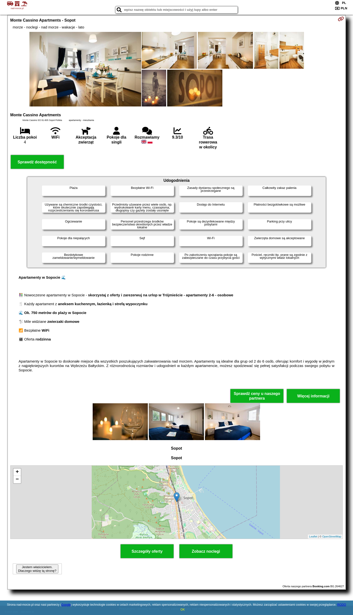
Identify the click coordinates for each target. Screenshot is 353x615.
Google (66, 604)
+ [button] (17, 472)
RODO (341, 604)
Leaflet (313, 536)
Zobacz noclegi (206, 551)
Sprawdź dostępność (37, 162)
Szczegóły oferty (147, 551)
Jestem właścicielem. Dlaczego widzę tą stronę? (37, 569)
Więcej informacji (313, 396)
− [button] (17, 479)
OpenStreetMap (331, 536)
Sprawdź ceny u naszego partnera (257, 396)
